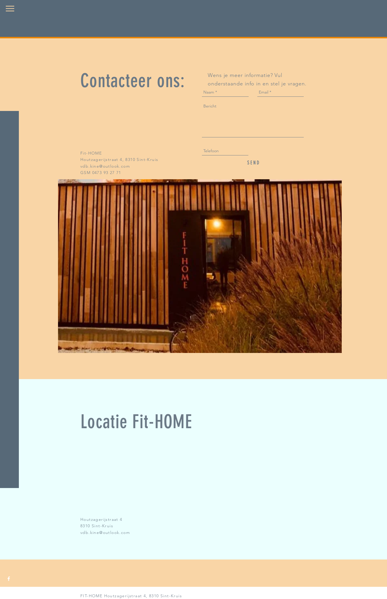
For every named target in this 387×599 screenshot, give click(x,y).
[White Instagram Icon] (9, 590)
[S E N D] (253, 162)
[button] (10, 8)
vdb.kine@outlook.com (105, 166)
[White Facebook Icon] (9, 579)
